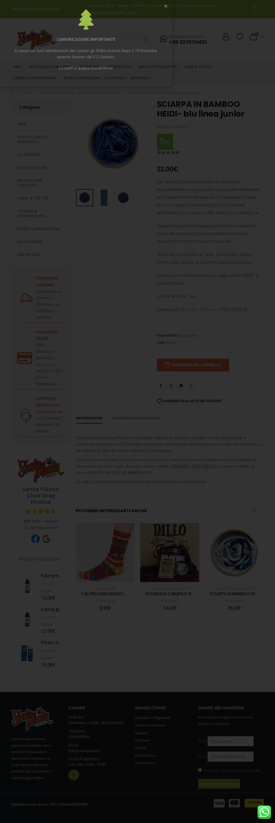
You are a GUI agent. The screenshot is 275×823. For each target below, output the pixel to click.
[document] (137, 411)
